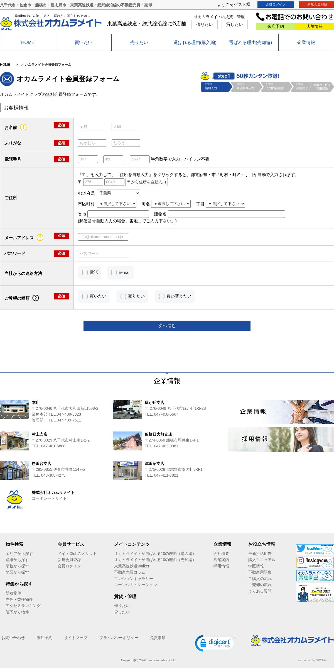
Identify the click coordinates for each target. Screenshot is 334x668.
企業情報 (306, 42)
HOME (28, 42)
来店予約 (275, 26)
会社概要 (221, 553)
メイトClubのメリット (77, 553)
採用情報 (221, 566)
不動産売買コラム (129, 572)
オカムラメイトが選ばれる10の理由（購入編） (155, 553)
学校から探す (17, 566)
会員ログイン (276, 4)
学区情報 (256, 566)
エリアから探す (19, 553)
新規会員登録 (69, 559)
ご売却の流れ (260, 584)
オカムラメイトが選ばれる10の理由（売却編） (155, 559)
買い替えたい (178, 296)
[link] (216, 644)
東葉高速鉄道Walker (131, 566)
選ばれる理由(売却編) (250, 42)
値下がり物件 (17, 612)
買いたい (83, 42)
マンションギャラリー (133, 578)
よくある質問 (260, 591)
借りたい (204, 24)
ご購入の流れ (260, 578)
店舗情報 (314, 26)
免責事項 (158, 637)
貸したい (234, 24)
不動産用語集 (260, 572)
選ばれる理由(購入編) (195, 42)
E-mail (125, 272)
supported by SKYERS (313, 660)
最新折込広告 (260, 553)
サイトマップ (75, 637)
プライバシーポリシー (118, 637)
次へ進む (167, 325)
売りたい (139, 42)
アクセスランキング (23, 605)
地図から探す (17, 572)
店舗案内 (221, 559)
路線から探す (17, 559)
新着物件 (13, 593)
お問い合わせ (13, 637)
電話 (94, 272)
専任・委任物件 (19, 599)
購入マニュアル (262, 559)
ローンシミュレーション (135, 584)
